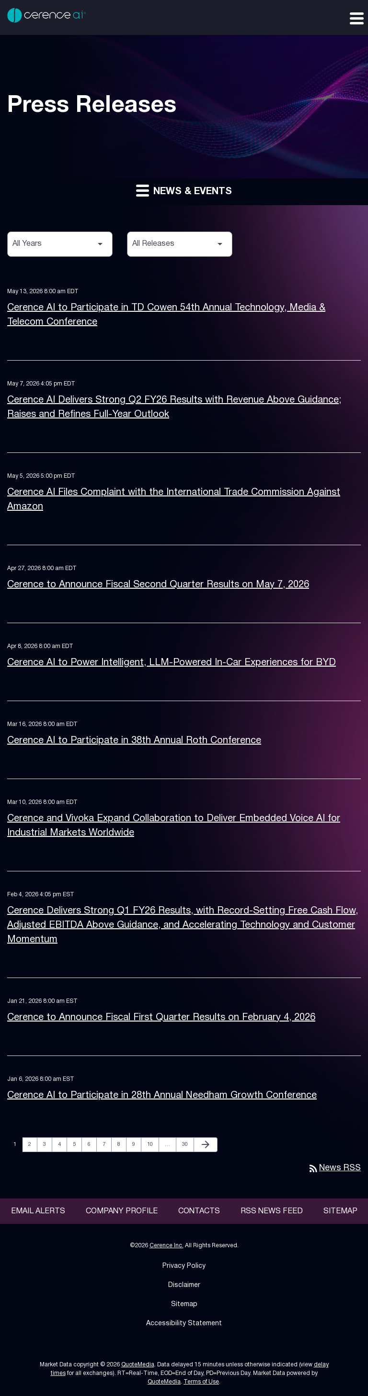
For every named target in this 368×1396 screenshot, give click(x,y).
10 (153, 1144)
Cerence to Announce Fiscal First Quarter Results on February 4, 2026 (161, 1017)
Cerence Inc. (167, 1245)
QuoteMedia (137, 1364)
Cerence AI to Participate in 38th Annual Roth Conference (134, 740)
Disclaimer (184, 1285)
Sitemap (340, 1211)
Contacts (199, 1211)
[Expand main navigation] (356, 18)
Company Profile (122, 1211)
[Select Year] (60, 244)
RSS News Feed (272, 1211)
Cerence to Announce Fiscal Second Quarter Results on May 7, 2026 (158, 585)
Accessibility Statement (184, 1323)
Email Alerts (38, 1211)
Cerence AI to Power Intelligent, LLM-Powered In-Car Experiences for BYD (171, 663)
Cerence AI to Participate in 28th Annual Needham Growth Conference (162, 1095)
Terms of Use (201, 1382)
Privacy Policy (184, 1266)
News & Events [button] (184, 190)
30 (188, 1144)
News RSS (334, 1168)
